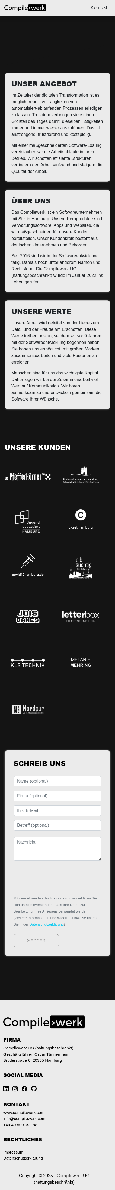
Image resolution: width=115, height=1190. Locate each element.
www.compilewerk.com (23, 1112)
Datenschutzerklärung (47, 924)
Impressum (13, 1152)
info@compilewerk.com (24, 1118)
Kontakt (99, 7)
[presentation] (55, 877)
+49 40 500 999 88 (20, 1124)
